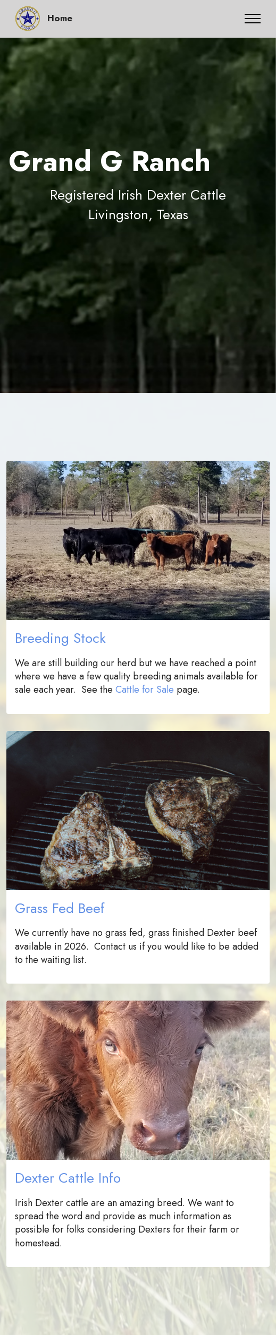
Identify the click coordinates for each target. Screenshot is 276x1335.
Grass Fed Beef (60, 908)
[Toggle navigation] (253, 18)
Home (59, 18)
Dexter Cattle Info (68, 1178)
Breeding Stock (60, 638)
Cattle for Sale (144, 689)
